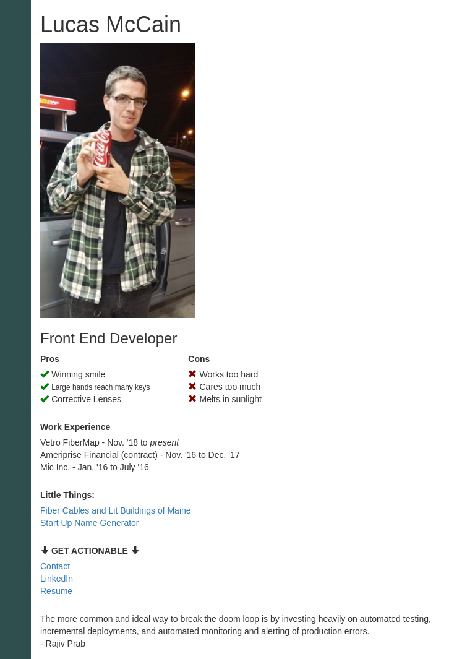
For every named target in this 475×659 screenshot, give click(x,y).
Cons (199, 359)
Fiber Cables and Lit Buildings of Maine (115, 510)
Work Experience (75, 427)
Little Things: (67, 495)
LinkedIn (56, 579)
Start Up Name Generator (89, 523)
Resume (56, 591)
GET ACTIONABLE (89, 551)
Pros (49, 359)
